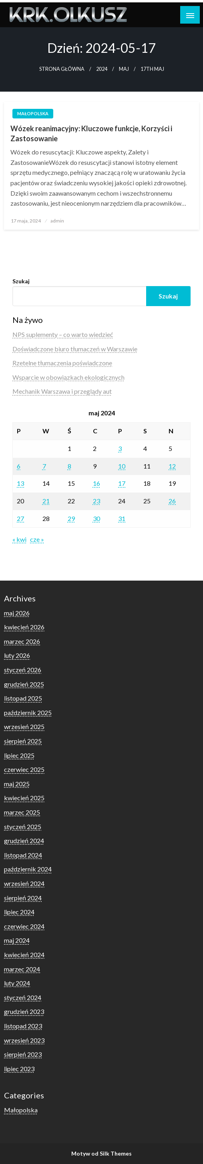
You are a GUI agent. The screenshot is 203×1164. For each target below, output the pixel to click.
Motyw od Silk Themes (101, 1153)
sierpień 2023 (23, 1054)
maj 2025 (17, 783)
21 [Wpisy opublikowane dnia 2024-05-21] (46, 501)
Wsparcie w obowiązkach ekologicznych (68, 377)
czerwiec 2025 (24, 769)
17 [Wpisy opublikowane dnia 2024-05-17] (121, 483)
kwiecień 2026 (24, 627)
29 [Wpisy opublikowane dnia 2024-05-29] (71, 518)
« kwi (19, 539)
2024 (101, 69)
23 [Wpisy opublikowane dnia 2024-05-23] (96, 501)
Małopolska (32, 113)
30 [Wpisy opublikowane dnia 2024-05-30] (96, 518)
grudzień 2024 (24, 840)
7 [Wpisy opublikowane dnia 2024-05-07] (44, 466)
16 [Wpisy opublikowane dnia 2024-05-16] (96, 483)
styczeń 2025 (22, 826)
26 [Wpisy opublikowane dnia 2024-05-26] (172, 501)
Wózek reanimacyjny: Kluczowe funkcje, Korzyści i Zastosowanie (91, 133)
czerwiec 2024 (24, 926)
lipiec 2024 (19, 912)
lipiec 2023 (19, 1068)
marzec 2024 (22, 969)
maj (124, 69)
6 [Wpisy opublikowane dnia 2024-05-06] (18, 466)
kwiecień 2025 (24, 797)
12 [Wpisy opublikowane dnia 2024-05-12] (172, 466)
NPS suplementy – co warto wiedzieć (62, 334)
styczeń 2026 (22, 669)
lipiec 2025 (19, 755)
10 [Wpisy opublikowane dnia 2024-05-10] (121, 466)
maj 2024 (17, 940)
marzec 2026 (22, 641)
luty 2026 (17, 655)
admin (57, 221)
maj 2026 (17, 613)
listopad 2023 (23, 1026)
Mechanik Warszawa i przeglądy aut (62, 391)
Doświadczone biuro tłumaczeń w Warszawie (74, 349)
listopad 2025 (23, 698)
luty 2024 (17, 983)
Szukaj (21, 281)
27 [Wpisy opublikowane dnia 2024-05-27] (20, 518)
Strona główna (61, 69)
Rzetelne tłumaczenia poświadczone (62, 363)
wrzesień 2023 (24, 1040)
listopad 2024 (23, 855)
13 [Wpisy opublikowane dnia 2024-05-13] (20, 483)
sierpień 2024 (23, 898)
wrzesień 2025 (24, 726)
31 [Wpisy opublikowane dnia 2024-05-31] (121, 518)
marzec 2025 (22, 812)
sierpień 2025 (23, 741)
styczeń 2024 (22, 997)
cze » (37, 539)
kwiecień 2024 (24, 954)
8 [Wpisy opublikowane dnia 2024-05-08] (69, 466)
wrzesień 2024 (24, 883)
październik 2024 (28, 869)
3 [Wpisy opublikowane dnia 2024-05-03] (120, 448)
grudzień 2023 (24, 1011)
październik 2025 (28, 712)
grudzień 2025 (24, 684)
